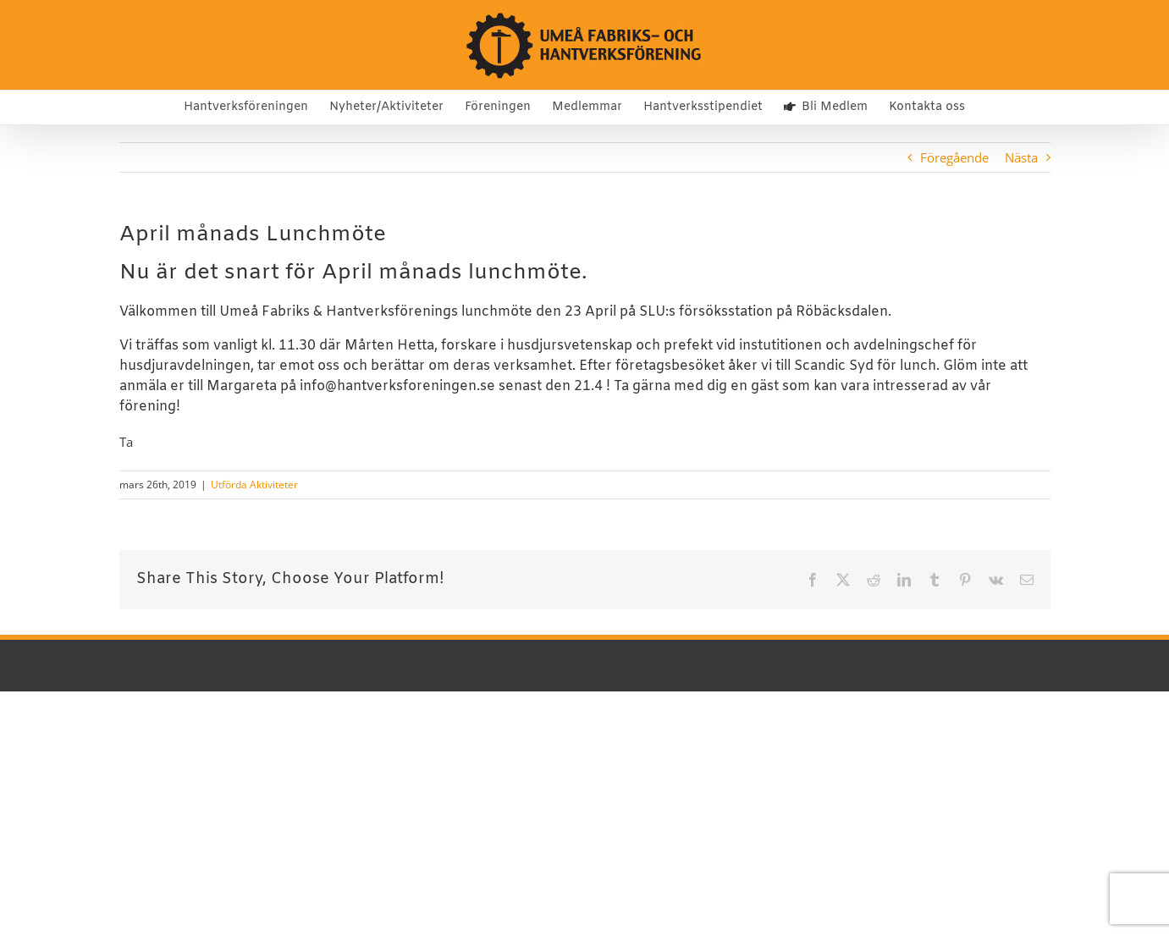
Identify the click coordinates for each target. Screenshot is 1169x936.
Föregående (954, 157)
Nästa (1021, 157)
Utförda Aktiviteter (254, 484)
